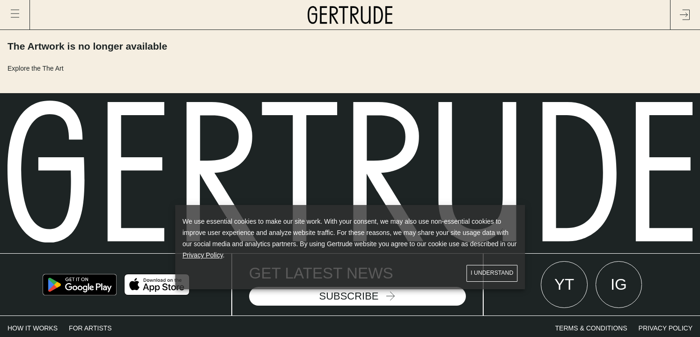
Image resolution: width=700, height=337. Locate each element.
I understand (492, 273)
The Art (52, 68)
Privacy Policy (203, 255)
